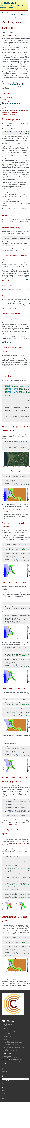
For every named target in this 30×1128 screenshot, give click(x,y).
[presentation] (28, 57)
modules (24, 12)
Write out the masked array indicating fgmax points (15, 110)
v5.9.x (3, 1098)
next (20, 12)
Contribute (10, 7)
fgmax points (7, 1033)
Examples (4, 104)
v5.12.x (3, 1093)
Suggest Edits (4, 1071)
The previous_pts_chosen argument (11, 102)
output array (5, 1028)
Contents (5, 1025)
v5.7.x (3, 1095)
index (28, 12)
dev (2, 1083)
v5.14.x (3, 1085)
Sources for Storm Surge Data (15, 1059)
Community (3, 7)
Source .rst (4, 1066)
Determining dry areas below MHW (11, 114)
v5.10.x (3, 1090)
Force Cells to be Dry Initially (13, 1061)
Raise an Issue (5, 1073)
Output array (5, 99)
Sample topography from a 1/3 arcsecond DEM (13, 1041)
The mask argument (7, 101)
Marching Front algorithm (13, 17)
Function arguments (7, 97)
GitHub (22, 5)
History (3, 1069)
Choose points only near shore (9, 109)
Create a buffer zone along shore (11, 1044)
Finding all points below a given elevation (13, 1042)
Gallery (11, 5)
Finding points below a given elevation (12, 107)
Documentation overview (7, 1056)
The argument (7, 1036)
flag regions (7, 1034)
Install (6, 5)
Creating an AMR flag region (9, 112)
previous (16, 12)
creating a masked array (10, 1030)
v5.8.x (3, 1096)
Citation (17, 5)
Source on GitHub (5, 1068)
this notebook (12, 35)
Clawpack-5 (8, 2)
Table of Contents (8, 1021)
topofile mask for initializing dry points (13, 1031)
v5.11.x (3, 1092)
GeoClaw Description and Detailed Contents (12, 1057)
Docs (1, 5)
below (13, 308)
